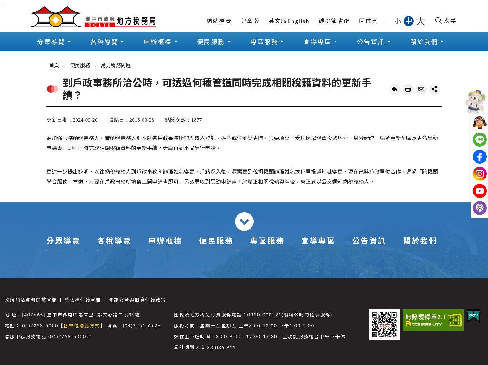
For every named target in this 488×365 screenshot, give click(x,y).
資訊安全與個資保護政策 (137, 299)
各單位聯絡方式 (81, 325)
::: (3, 5)
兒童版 (250, 20)
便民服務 (211, 41)
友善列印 (408, 89)
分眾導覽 (51, 41)
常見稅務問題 (116, 65)
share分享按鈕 (434, 89)
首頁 (54, 65)
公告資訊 (371, 41)
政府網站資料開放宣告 (31, 299)
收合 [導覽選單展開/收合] (244, 221)
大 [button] (420, 21)
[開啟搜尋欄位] (445, 20)
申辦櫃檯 (158, 41)
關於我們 (424, 41)
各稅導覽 (104, 41)
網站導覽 (219, 20)
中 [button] (409, 20)
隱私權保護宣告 (82, 299)
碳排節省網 (334, 20)
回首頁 (368, 20)
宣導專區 (317, 41)
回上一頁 (395, 89)
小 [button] (398, 21)
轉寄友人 (421, 89)
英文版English (289, 20)
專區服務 (264, 41)
